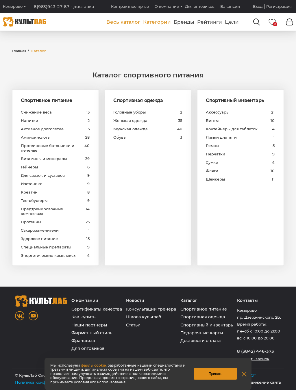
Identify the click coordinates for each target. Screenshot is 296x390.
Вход (258, 6)
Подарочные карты (201, 332)
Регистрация (279, 6)
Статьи (133, 325)
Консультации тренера (151, 309)
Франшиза (83, 340)
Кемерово (13, 6)
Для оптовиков (199, 6)
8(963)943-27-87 (64, 6)
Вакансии (230, 6)
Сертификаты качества (96, 309)
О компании (167, 6)
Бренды (184, 22)
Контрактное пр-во (130, 6)
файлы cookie (93, 365)
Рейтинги (209, 22)
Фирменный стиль (91, 332)
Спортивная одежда (138, 100)
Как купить (83, 317)
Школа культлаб (143, 317)
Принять (215, 374)
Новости (135, 300)
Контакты (247, 300)
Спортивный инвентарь (235, 100)
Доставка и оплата (200, 340)
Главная (19, 51)
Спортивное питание (46, 100)
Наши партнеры (89, 325)
